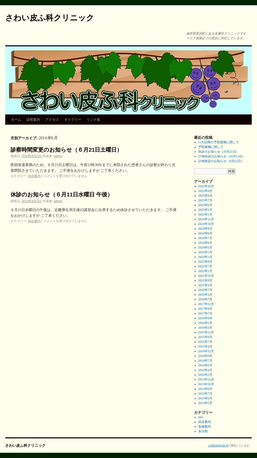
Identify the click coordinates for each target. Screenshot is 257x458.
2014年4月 (205, 370)
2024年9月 (205, 228)
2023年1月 (205, 257)
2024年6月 (205, 243)
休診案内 (34, 176)
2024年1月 (205, 252)
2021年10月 (206, 276)
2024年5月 (205, 247)
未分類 (203, 431)
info (200, 417)
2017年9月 (205, 309)
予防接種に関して (210, 147)
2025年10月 (206, 186)
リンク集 (93, 120)
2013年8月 (205, 389)
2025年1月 (205, 214)
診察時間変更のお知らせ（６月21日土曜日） (66, 150)
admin (58, 156)
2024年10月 (206, 224)
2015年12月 (206, 332)
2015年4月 (205, 346)
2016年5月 (205, 323)
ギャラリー (72, 120)
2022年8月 (205, 261)
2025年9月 (205, 191)
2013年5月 (205, 403)
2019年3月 (205, 294)
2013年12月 (206, 379)
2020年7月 (205, 290)
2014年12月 (206, 351)
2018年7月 (205, 299)
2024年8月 (205, 233)
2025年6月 (205, 205)
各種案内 (204, 426)
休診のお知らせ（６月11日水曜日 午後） (61, 194)
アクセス (52, 120)
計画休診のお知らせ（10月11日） (221, 156)
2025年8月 (205, 195)
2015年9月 (205, 337)
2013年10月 (206, 384)
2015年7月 (205, 342)
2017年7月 (205, 313)
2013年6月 (205, 398)
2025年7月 (205, 200)
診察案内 (33, 120)
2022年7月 (205, 266)
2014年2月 (205, 375)
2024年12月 (206, 219)
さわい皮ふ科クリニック (49, 17)
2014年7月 (205, 360)
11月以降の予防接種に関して (218, 142)
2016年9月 (205, 318)
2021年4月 (205, 285)
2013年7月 (205, 393)
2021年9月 (205, 280)
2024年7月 (205, 238)
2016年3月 (205, 327)
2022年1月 (205, 271)
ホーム (16, 120)
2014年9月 (205, 356)
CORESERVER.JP (218, 445)
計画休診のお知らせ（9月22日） (221, 161)
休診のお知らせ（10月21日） (218, 151)
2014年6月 (205, 365)
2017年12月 (206, 304)
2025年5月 (205, 210)
